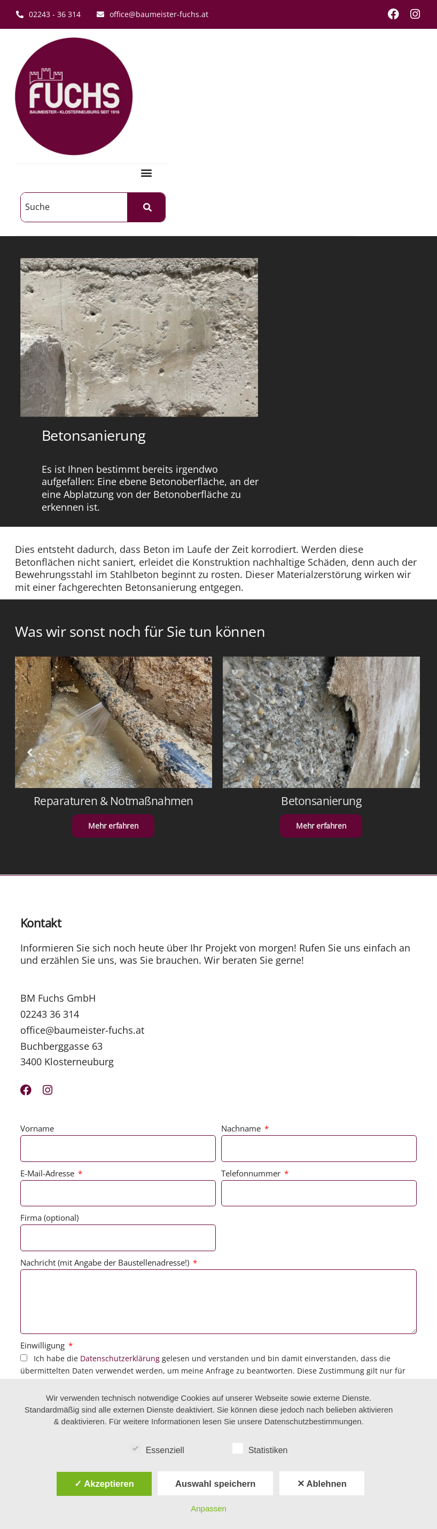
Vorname (38, 882)
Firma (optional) (50, 971)
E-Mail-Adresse (49, 927)
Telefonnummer (252, 927)
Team (207, 1285)
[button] (210, 67)
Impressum (122, 1285)
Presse (209, 1317)
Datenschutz (124, 1301)
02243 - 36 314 (48, 14)
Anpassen (209, 1508)
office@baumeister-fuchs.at (152, 14)
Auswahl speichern (215, 1483)
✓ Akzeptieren (104, 1483)
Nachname (242, 882)
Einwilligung (44, 1099)
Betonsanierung (323, 558)
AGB (109, 1269)
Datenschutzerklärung (121, 1112)
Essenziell (157, 1448)
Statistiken (260, 1448)
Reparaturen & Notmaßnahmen (114, 558)
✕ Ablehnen (322, 1483)
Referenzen (218, 1269)
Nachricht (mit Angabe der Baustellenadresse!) (106, 1016)
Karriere (212, 1301)
